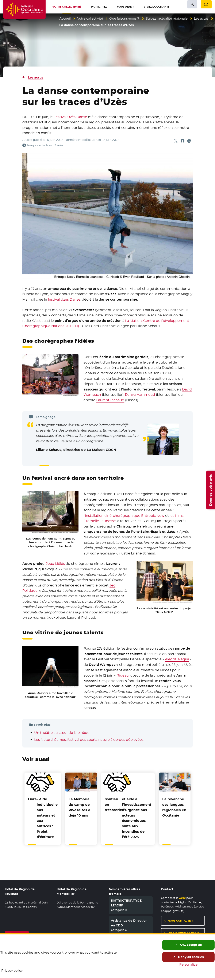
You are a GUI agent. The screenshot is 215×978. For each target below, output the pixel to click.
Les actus (201, 18)
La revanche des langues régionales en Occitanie (174, 807)
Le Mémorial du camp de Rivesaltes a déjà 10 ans (80, 807)
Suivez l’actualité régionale (167, 18)
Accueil (65, 18)
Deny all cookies (188, 957)
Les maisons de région (184, 933)
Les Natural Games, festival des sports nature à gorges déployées (88, 740)
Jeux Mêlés (55, 564)
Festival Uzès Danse (70, 117)
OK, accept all (188, 945)
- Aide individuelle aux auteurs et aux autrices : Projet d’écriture (43, 818)
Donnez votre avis (210, 490)
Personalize (188, 964)
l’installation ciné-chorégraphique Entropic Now (124, 516)
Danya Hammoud (140, 395)
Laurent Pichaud (110, 400)
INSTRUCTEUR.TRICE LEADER (126, 903)
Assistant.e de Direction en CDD (129, 923)
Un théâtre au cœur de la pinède (61, 733)
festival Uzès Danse (64, 299)
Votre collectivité (90, 18)
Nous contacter (180, 920)
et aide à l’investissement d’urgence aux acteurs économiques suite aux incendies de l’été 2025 (128, 818)
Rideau (123, 675)
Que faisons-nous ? (124, 18)
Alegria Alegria (177, 659)
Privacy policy (12, 971)
